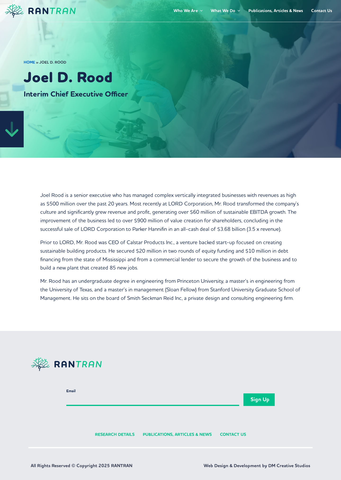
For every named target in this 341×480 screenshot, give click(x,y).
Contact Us (321, 11)
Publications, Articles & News (275, 11)
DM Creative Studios (289, 466)
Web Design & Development (232, 466)
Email (71, 390)
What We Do (225, 10)
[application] (200, 10)
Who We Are (188, 10)
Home (29, 62)
